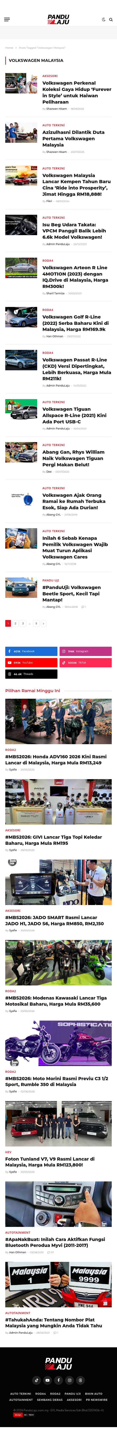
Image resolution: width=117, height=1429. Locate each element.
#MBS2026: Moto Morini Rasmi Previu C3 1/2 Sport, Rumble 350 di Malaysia (56, 1083)
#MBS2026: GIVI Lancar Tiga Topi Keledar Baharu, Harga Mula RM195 (53, 842)
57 (50, 1254)
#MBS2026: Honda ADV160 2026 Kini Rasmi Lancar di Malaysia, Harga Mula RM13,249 (56, 761)
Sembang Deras (50, 1401)
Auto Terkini (53, 125)
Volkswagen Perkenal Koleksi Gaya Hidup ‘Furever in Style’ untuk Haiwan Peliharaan (71, 92)
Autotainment (17, 1234)
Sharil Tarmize (55, 294)
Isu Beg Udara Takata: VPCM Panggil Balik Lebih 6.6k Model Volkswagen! (74, 231)
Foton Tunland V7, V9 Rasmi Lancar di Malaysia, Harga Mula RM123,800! (50, 1164)
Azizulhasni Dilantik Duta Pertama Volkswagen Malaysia (73, 139)
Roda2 (10, 752)
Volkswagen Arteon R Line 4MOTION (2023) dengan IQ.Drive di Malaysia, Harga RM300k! (75, 277)
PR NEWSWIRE (97, 1401)
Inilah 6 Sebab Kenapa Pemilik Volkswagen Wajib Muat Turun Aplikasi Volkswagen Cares (75, 549)
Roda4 (47, 261)
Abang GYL (53, 516)
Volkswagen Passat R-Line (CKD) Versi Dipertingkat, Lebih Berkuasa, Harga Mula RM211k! (74, 370)
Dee (49, 473)
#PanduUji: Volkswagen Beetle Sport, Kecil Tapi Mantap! (71, 595)
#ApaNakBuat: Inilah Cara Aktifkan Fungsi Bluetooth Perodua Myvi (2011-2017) (55, 1244)
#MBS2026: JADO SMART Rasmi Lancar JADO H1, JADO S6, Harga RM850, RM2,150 (54, 922)
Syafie (13, 771)
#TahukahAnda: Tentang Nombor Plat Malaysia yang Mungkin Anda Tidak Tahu (53, 1324)
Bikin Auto (93, 1395)
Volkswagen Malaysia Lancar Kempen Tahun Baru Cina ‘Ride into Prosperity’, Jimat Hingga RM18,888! (76, 185)
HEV (8, 1154)
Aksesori (50, 76)
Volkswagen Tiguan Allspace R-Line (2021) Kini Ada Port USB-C (74, 417)
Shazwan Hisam (56, 109)
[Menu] (7, 19)
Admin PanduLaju (58, 244)
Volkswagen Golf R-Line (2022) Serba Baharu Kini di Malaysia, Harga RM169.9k (75, 324)
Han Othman (54, 337)
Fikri (49, 201)
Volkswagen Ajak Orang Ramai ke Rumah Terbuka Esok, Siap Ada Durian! (74, 503)
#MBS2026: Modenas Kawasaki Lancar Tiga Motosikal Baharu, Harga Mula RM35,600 (56, 1003)
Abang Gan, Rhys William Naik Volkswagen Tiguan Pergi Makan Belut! (73, 460)
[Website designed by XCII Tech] (24, 1416)
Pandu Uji (50, 582)
